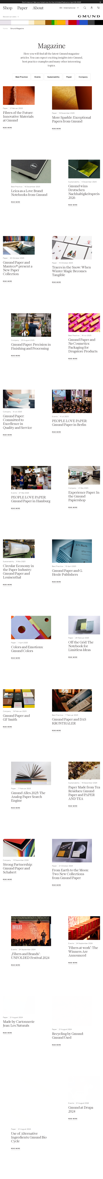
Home (5, 30)
